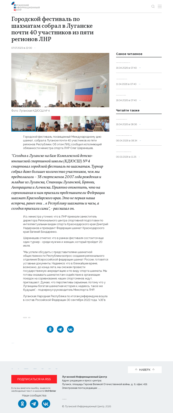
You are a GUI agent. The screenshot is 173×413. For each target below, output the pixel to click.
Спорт (38, 48)
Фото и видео (21, 368)
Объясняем (68, 368)
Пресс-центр (45, 368)
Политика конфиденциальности (82, 398)
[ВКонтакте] (70, 332)
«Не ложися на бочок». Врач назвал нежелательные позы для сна (137, 93)
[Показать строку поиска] (153, 6)
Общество (145, 79)
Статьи (33, 362)
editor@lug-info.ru (109, 388)
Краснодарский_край (37, 319)
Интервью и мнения (100, 362)
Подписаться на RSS (34, 379)
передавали (52, 203)
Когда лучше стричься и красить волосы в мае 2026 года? (136, 116)
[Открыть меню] (160, 6)
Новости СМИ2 (21, 345)
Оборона (144, 158)
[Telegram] (60, 332)
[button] (17, 80)
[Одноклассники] (50, 332)
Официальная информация (62, 362)
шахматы (59, 319)
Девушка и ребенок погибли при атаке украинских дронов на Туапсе (137, 148)
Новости (17, 362)
